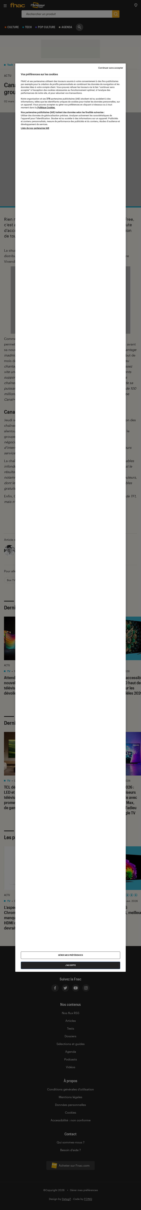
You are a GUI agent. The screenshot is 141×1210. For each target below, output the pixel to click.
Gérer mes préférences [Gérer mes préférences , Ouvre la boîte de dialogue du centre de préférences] (70, 955)
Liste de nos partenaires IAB (35, 128)
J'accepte (70, 965)
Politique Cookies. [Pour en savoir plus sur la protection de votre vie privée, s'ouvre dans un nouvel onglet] (46, 107)
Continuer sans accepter (110, 68)
